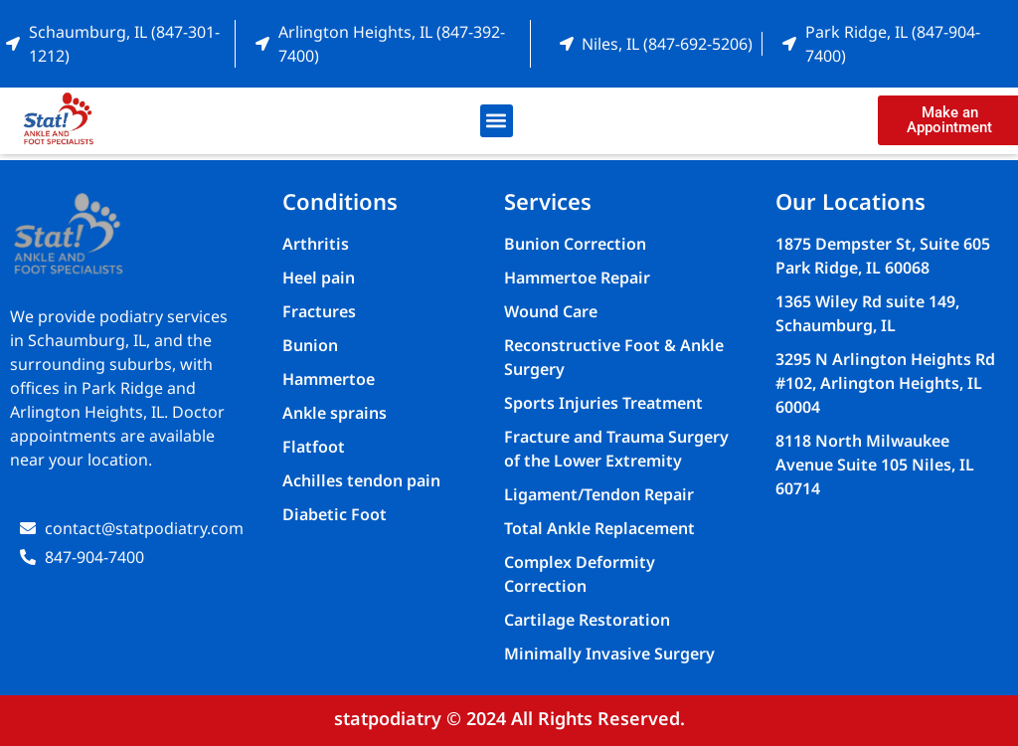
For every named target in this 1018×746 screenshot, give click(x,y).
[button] (496, 120)
